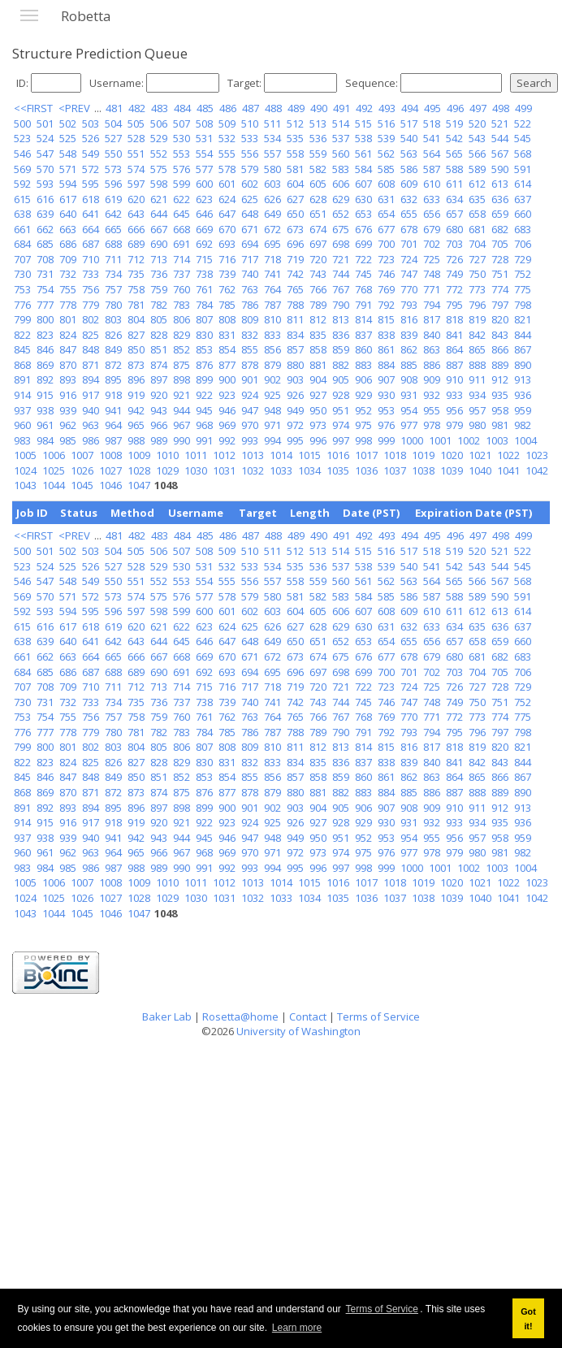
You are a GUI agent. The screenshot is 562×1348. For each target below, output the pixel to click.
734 (113, 274)
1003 (497, 440)
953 (386, 410)
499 (523, 108)
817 (431, 319)
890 (522, 365)
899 (204, 379)
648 (249, 213)
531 (204, 138)
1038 (423, 470)
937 (22, 410)
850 (136, 349)
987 (113, 440)
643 (136, 213)
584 (363, 169)
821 (522, 319)
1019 (423, 455)
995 (295, 440)
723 (386, 259)
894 (90, 379)
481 (114, 108)
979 (454, 425)
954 (408, 410)
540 (408, 138)
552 (158, 153)
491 (341, 108)
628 (317, 199)
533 (249, 138)
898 (181, 379)
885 (408, 365)
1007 (82, 455)
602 (249, 183)
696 (295, 243)
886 (431, 365)
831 (227, 334)
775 (522, 289)
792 (386, 304)
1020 (451, 455)
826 (113, 334)
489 (296, 108)
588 (454, 169)
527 (113, 138)
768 (363, 289)
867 (522, 349)
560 (340, 153)
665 (113, 229)
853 (204, 349)
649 (272, 213)
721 (340, 259)
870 (67, 365)
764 (272, 289)
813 (340, 319)
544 (499, 138)
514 (340, 123)
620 (136, 199)
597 (136, 183)
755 (67, 289)
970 (249, 425)
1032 (252, 470)
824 (67, 334)
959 (522, 410)
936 (522, 395)
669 (204, 229)
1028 (139, 470)
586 (408, 169)
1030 (195, 470)
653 (363, 213)
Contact (307, 1016)
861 (386, 349)
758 (136, 289)
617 (67, 199)
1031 (224, 470)
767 (340, 289)
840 (431, 334)
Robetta (86, 16)
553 (181, 153)
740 (249, 274)
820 (499, 319)
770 (408, 289)
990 (181, 440)
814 (363, 319)
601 (227, 183)
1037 (394, 470)
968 (204, 425)
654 (386, 213)
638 (22, 213)
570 (45, 169)
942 (136, 410)
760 (181, 289)
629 (340, 199)
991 (204, 440)
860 (363, 349)
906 (363, 379)
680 (454, 229)
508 (204, 123)
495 (432, 108)
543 (477, 138)
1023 (536, 455)
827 (136, 334)
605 (317, 183)
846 (45, 349)
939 (67, 410)
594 (67, 183)
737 (181, 274)
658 (477, 213)
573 (113, 169)
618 (90, 199)
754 (45, 289)
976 (386, 425)
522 (522, 123)
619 (113, 199)
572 (90, 169)
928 (340, 395)
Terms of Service (382, 1309)
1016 (337, 455)
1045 (82, 485)
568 (522, 153)
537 (340, 138)
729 (522, 259)
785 (227, 304)
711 (113, 259)
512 (295, 123)
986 (90, 440)
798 (522, 304)
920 (158, 395)
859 (340, 349)
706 (522, 243)
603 (272, 183)
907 (386, 379)
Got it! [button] (528, 1319)
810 (272, 319)
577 (204, 169)
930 (386, 395)
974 (340, 425)
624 (227, 199)
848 (90, 349)
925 (272, 395)
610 (431, 183)
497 (477, 108)
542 (454, 138)
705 (499, 243)
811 (295, 319)
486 (227, 108)
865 (477, 349)
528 (136, 138)
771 (431, 289)
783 (181, 304)
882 (340, 365)
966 (158, 425)
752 (522, 274)
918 (113, 395)
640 (67, 213)
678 (408, 229)
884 (386, 365)
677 (386, 229)
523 (22, 138)
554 (204, 153)
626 (272, 199)
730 (22, 274)
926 (295, 395)
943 (158, 410)
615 (22, 199)
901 (249, 379)
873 (136, 365)
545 (522, 138)
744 (340, 274)
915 (45, 395)
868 (22, 365)
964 (113, 425)
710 (90, 259)
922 (204, 395)
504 (113, 123)
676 (363, 229)
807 (204, 319)
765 (295, 289)
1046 (110, 485)
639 (45, 213)
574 (136, 169)
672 (272, 229)
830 (204, 334)
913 (522, 379)
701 (408, 243)
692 (204, 243)
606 (340, 183)
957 (477, 410)
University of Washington (298, 1031)
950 (317, 410)
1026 (82, 470)
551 (136, 153)
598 (158, 183)
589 (477, 169)
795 (454, 304)
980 (477, 425)
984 (45, 440)
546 (22, 153)
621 (158, 199)
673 (295, 229)
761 (204, 289)
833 (272, 334)
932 (431, 395)
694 (249, 243)
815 (386, 319)
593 (45, 183)
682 (499, 229)
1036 (366, 470)
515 (363, 123)
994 (272, 440)
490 (318, 108)
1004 (525, 440)
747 (408, 274)
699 (363, 243)
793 (408, 304)
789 (317, 304)
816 (408, 319)
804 (136, 319)
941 (113, 410)
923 (227, 395)
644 (158, 213)
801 (67, 319)
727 (477, 259)
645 (181, 213)
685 (45, 243)
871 (90, 365)
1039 (451, 470)
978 (431, 425)
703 (454, 243)
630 (363, 199)
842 (477, 334)
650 (295, 213)
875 (181, 365)
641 (90, 213)
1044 (53, 485)
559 (317, 153)
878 (249, 365)
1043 (25, 485)
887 (454, 365)
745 (363, 274)
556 (249, 153)
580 (272, 169)
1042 (536, 470)
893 (67, 379)
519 (454, 123)
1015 (309, 455)
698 (340, 243)
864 (454, 349)
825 (90, 334)
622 (181, 199)
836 (340, 334)
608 (386, 183)
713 (158, 259)
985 (67, 440)
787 (272, 304)
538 (363, 138)
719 (295, 259)
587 (431, 169)
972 (295, 425)
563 (408, 153)
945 (204, 410)
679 (431, 229)
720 (317, 259)
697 (317, 243)
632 (408, 199)
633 (431, 199)
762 (227, 289)
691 (181, 243)
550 (113, 153)
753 (22, 289)
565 (454, 153)
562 (386, 153)
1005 (25, 455)
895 (113, 379)
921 (181, 395)
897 (158, 379)
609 (408, 183)
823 (45, 334)
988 (136, 440)
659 (499, 213)
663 (67, 229)
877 (227, 365)
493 (387, 108)
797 (499, 304)
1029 (167, 470)
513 (317, 123)
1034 (309, 470)
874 (158, 365)
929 (363, 395)
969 (227, 425)
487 (250, 108)
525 (67, 138)
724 (408, 259)
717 (249, 259)
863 (431, 349)
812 (317, 319)
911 (477, 379)
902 (272, 379)
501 (45, 123)
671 (249, 229)
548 (67, 153)
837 (363, 334)
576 (181, 169)
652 (340, 213)
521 (499, 123)
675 (340, 229)
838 (386, 334)
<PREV (74, 108)
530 (181, 138)
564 (431, 153)
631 (386, 199)
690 (158, 243)
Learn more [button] (297, 1327)
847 (67, 349)
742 (295, 274)
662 (45, 229)
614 (522, 183)
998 (363, 440)
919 (136, 395)
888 (477, 365)
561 (363, 153)
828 (158, 334)
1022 (508, 455)
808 (227, 319)
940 (90, 410)
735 (136, 274)
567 (499, 153)
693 (227, 243)
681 (477, 229)
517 (408, 123)
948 (272, 410)
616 (45, 199)
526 (90, 138)
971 (272, 425)
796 (477, 304)
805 (158, 319)
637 (522, 199)
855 (249, 349)
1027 (110, 470)
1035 (337, 470)
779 (90, 304)
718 (272, 259)
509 (227, 123)
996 (317, 440)
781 (136, 304)
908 (408, 379)
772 (454, 289)
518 (431, 123)
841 (454, 334)
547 (45, 153)
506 (158, 123)
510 (249, 123)
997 (340, 440)
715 (204, 259)
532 (227, 138)
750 (477, 274)
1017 (366, 455)
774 (499, 289)
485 (205, 108)
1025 (53, 470)
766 (317, 289)
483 (159, 108)
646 (204, 213)
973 (317, 425)
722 (363, 259)
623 (204, 199)
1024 (25, 470)
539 (386, 138)
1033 (281, 470)
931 (408, 395)
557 (272, 153)
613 (499, 183)
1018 (394, 455)
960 (22, 425)
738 (204, 274)
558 (295, 153)
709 (67, 259)
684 (22, 243)
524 (45, 138)
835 (317, 334)
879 (272, 365)
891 (22, 379)
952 (363, 410)
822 (22, 334)
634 (454, 199)
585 (386, 169)
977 (408, 425)
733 (90, 274)
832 (249, 334)
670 (227, 229)
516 (386, 123)
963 (90, 425)
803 (113, 319)
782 (158, 304)
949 (295, 410)
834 (295, 334)
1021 (480, 455)
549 (90, 153)
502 (67, 123)
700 (386, 243)
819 (477, 319)
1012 (224, 455)
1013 (252, 455)
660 (522, 213)
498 (500, 108)
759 (158, 289)
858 (317, 349)
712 (136, 259)
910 (454, 379)
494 (409, 108)
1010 (167, 455)
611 (454, 183)
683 (522, 229)
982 (522, 425)
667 (158, 229)
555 (227, 153)
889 (499, 365)
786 (249, 304)
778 (67, 304)
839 (408, 334)
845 (22, 349)
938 (45, 410)
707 (22, 259)
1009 (139, 455)
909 (431, 379)
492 (364, 108)
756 (90, 289)
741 (272, 274)
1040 (480, 470)
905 (340, 379)
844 (522, 334)
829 (181, 334)
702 (431, 243)
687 (90, 243)
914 (22, 395)
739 (227, 274)
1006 (53, 455)
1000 (411, 440)
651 (317, 213)
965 (136, 425)
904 (317, 379)
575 (158, 169)
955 (431, 410)
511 (272, 123)
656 (431, 213)
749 (454, 274)
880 (295, 365)
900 (227, 379)
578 (227, 169)
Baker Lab (167, 1016)
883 (363, 365)
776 (22, 304)
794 (431, 304)
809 (249, 319)
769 (386, 289)
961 (45, 425)
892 (45, 379)
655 (408, 213)
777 (45, 304)
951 (340, 410)
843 (499, 334)
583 (340, 169)
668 (181, 229)
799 (22, 319)
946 (227, 410)
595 (90, 183)
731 (45, 274)
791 (363, 304)
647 (227, 213)
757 (113, 289)
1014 (281, 455)
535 (295, 138)
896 (136, 379)
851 (158, 349)
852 (181, 349)
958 (499, 410)
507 (181, 123)
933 (454, 395)
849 (113, 349)
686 (67, 243)
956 (454, 410)
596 (113, 183)
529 (158, 138)
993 (249, 440)
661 (22, 229)
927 (317, 395)
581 (295, 169)
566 (477, 153)
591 (522, 169)
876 (204, 365)
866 (499, 349)
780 (113, 304)
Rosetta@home (240, 1016)
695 (272, 243)
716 (227, 259)
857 (295, 349)
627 (295, 199)
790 (340, 304)
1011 (195, 455)
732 (67, 274)
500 (22, 123)
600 (204, 183)
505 (136, 123)
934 (477, 395)
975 (363, 425)
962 (67, 425)
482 (136, 108)
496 (455, 108)
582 (317, 169)
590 (499, 169)
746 (386, 274)
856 (272, 349)
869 (45, 365)
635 (477, 199)
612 (477, 183)
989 (158, 440)
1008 (110, 455)
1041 (508, 470)
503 (90, 123)
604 (295, 183)
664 (90, 229)
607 (363, 183)
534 (272, 138)
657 (454, 213)
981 (499, 425)
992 (227, 440)
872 (113, 365)
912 (499, 379)
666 (136, 229)
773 (477, 289)
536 (317, 138)
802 (90, 319)
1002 (468, 440)
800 (45, 319)
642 (113, 213)
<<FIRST (33, 108)
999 (386, 440)
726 (454, 259)
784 (204, 304)
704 (477, 243)
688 (113, 243)
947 (249, 410)
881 (317, 365)
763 (249, 289)
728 (499, 259)
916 (67, 395)
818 (454, 319)
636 (499, 199)
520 (477, 123)
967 (181, 425)
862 (408, 349)
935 (499, 395)
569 (22, 169)
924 (249, 395)
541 (431, 138)
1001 (440, 440)
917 (90, 395)
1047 (139, 485)
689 (136, 243)
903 (295, 379)
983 (22, 440)
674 (317, 229)
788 (295, 304)
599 (181, 183)
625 (249, 199)
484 (182, 108)
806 (181, 319)
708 (45, 259)
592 (22, 183)
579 (249, 169)
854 (227, 349)
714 (181, 259)
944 (181, 410)
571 (67, 169)
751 (499, 274)
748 (431, 274)
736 (158, 274)
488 (273, 108)
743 (317, 274)
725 (431, 259)
